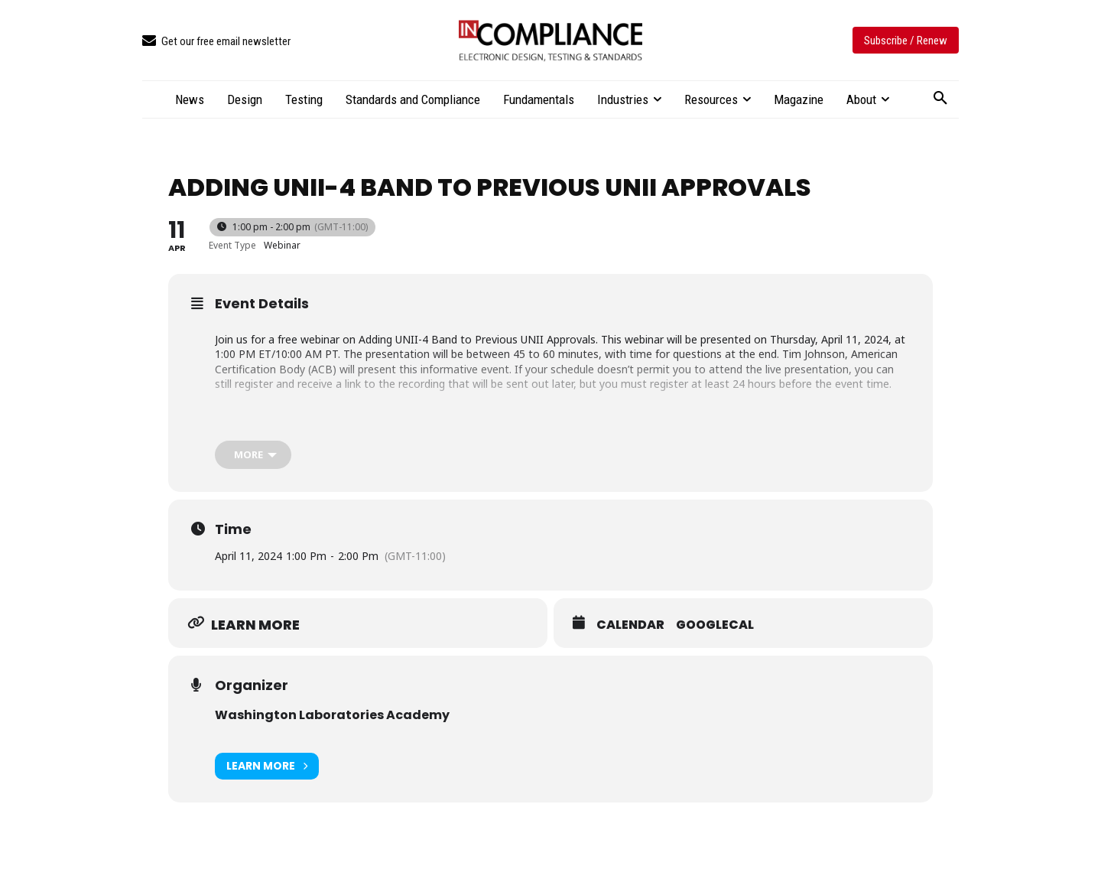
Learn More (266, 766)
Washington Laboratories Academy (332, 715)
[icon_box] (216, 42)
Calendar (630, 625)
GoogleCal (715, 625)
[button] (940, 98)
